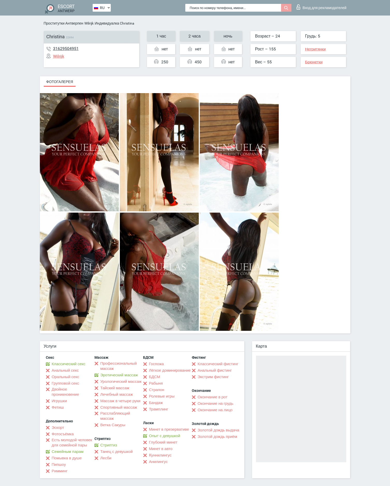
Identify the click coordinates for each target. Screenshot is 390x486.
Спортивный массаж (118, 407)
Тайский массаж (114, 388)
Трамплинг (158, 409)
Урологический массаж (121, 381)
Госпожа (156, 364)
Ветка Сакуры (112, 425)
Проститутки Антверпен (63, 23)
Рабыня (156, 383)
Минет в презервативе (169, 429)
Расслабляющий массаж (115, 416)
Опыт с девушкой (164, 435)
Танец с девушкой (116, 451)
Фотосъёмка (63, 434)
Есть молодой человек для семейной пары (72, 442)
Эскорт (58, 427)
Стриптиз (108, 445)
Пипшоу (59, 464)
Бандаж (156, 402)
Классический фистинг (218, 364)
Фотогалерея (59, 82)
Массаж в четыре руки (120, 401)
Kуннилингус (160, 455)
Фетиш (58, 407)
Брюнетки (313, 62)
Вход (322, 7)
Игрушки (59, 401)
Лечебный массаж (116, 394)
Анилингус (158, 461)
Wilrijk (89, 23)
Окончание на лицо (215, 410)
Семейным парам (68, 451)
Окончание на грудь (215, 403)
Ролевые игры (162, 396)
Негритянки (315, 49)
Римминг (60, 471)
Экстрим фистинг (213, 377)
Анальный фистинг (215, 370)
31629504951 (66, 48)
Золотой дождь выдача (218, 430)
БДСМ (154, 377)
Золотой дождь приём (217, 436)
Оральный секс (65, 377)
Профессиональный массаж (118, 366)
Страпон (156, 389)
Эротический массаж (119, 375)
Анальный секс (65, 370)
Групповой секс (65, 383)
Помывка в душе (67, 458)
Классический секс (68, 364)
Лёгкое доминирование (170, 370)
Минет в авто (161, 448)
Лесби (106, 458)
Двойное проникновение (65, 392)
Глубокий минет (163, 442)
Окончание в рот (212, 397)
